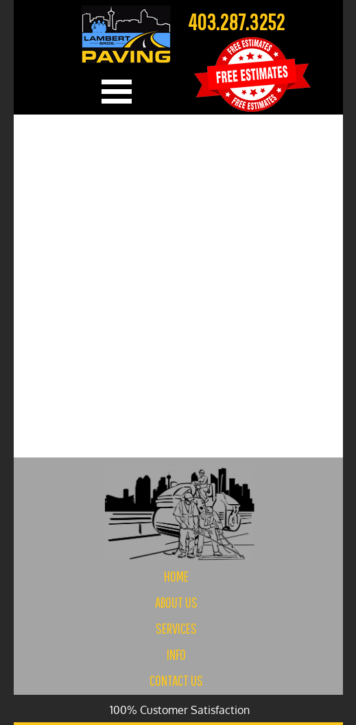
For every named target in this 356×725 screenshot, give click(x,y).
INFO (176, 654)
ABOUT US (176, 602)
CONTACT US (176, 680)
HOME (176, 576)
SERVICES (176, 628)
